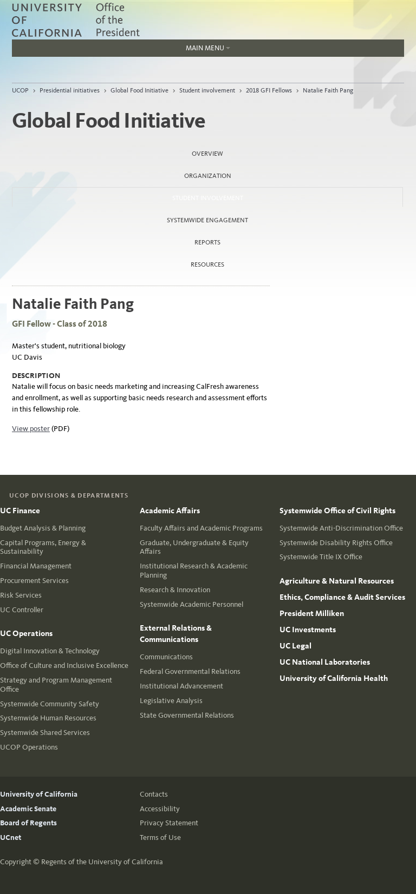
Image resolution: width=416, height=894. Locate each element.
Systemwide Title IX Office (321, 556)
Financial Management (36, 566)
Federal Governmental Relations (190, 671)
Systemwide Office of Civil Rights (337, 510)
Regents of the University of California (102, 861)
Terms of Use (160, 837)
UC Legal (295, 646)
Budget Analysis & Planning (43, 528)
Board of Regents (28, 822)
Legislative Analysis (171, 700)
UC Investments (308, 629)
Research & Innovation (175, 589)
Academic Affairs (170, 510)
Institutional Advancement (181, 686)
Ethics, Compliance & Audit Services (342, 597)
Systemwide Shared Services (45, 732)
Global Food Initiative (139, 90)
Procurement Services (34, 580)
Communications (166, 656)
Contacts (154, 794)
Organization (207, 176)
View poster (31, 428)
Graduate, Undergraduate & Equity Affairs (194, 547)
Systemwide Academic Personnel (191, 604)
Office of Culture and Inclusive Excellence (64, 665)
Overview (207, 153)
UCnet (10, 837)
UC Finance (20, 510)
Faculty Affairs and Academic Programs (201, 528)
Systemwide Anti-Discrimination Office (341, 528)
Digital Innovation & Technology (50, 650)
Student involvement (207, 90)
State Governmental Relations (187, 715)
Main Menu (121, 50)
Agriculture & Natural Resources (337, 581)
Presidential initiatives (70, 90)
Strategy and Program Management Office (56, 685)
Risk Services (21, 595)
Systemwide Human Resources (48, 718)
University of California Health (334, 678)
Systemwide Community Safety (49, 703)
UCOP (20, 90)
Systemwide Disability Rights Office (336, 542)
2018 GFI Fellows (269, 90)
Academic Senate (28, 808)
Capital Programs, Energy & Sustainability (43, 547)
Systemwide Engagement (207, 220)
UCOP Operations (29, 747)
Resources (207, 264)
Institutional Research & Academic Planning (194, 570)
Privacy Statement (169, 822)
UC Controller (21, 609)
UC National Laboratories (325, 662)
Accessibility (160, 808)
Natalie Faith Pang (328, 90)
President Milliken (312, 613)
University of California (38, 794)
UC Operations (26, 633)
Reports (207, 242)
